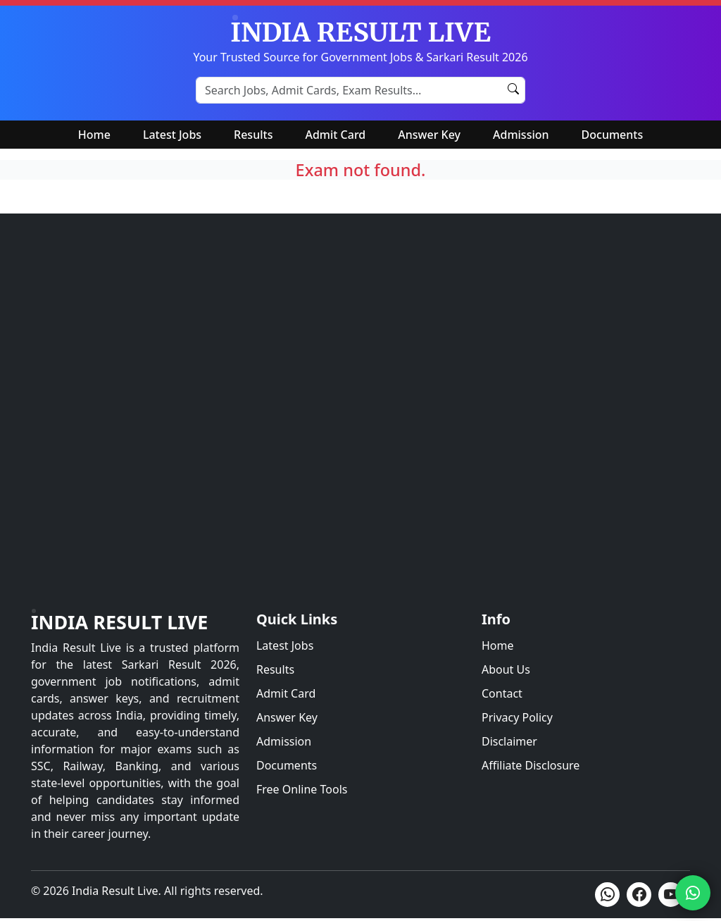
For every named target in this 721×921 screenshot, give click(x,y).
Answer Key (429, 134)
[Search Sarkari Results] (360, 90)
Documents (613, 134)
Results (253, 134)
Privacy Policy (517, 717)
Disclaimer (509, 741)
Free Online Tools (301, 789)
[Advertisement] (360, 429)
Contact (502, 693)
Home (94, 134)
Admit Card (335, 134)
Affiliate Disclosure (530, 765)
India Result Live (119, 622)
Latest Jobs (172, 134)
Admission (521, 134)
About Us (506, 669)
